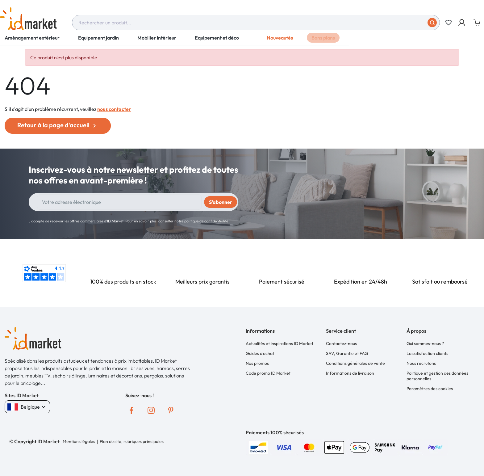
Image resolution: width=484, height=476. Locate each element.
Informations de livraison (350, 371)
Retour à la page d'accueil (57, 125)
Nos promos (257, 362)
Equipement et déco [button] (217, 41)
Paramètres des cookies (430, 386)
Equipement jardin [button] (98, 41)
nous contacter (114, 109)
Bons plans (323, 41)
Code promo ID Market (268, 371)
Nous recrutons (421, 362)
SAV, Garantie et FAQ (347, 353)
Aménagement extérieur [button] (32, 41)
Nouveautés (280, 41)
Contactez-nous (341, 343)
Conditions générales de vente (355, 362)
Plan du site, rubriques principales (131, 441)
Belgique (27, 407)
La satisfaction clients (427, 353)
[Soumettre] (432, 22)
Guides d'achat (260, 353)
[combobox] (256, 22)
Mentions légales (79, 441)
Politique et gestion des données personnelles (437, 374)
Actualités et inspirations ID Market (279, 343)
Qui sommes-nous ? (425, 343)
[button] (462, 22)
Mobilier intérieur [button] (156, 41)
